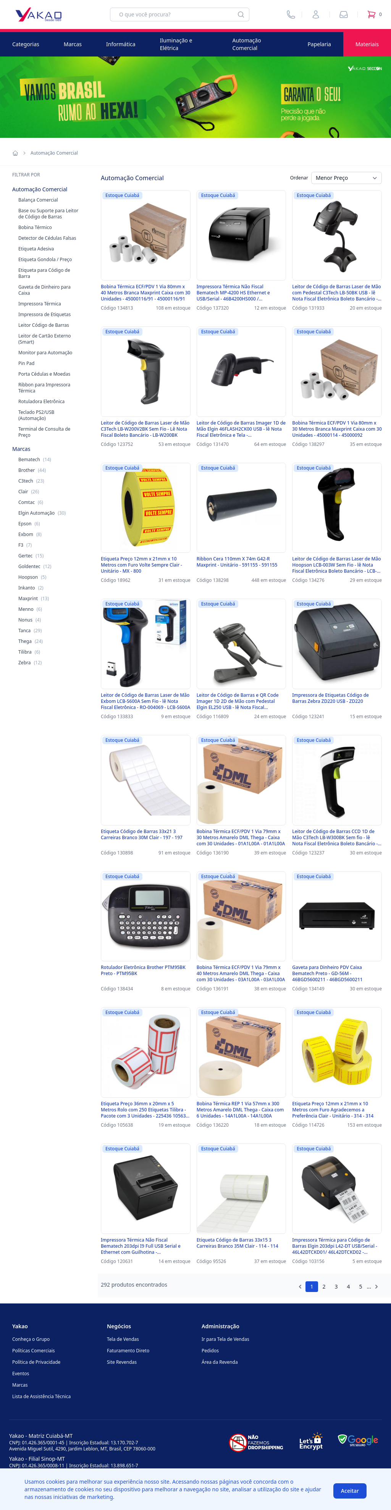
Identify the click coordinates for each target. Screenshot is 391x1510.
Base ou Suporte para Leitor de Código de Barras (48, 213)
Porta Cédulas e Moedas (44, 374)
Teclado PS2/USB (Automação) (36, 415)
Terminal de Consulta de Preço (44, 432)
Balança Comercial (38, 200)
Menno (30, 609)
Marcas (73, 44)
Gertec (31, 555)
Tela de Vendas (123, 1339)
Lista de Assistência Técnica (41, 1396)
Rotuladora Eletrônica (41, 401)
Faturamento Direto (128, 1350)
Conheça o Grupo (31, 1339)
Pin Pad (26, 363)
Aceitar (350, 1490)
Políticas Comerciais (33, 1350)
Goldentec (34, 566)
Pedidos (210, 1350)
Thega (30, 641)
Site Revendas (122, 1362)
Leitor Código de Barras (43, 325)
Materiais (367, 44)
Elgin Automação (42, 513)
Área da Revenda (220, 1362)
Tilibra (29, 652)
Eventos (20, 1373)
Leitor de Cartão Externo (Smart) (44, 339)
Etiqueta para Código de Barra (44, 273)
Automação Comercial (247, 44)
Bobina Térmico (35, 227)
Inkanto (31, 588)
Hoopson (32, 577)
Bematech (34, 459)
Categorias (25, 44)
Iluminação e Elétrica (176, 44)
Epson (29, 523)
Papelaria (319, 44)
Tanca (30, 630)
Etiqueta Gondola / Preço (45, 259)
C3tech (31, 481)
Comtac (30, 502)
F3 (25, 545)
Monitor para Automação (45, 352)
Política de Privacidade (36, 1362)
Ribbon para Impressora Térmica (44, 387)
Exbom (30, 534)
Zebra (30, 662)
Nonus (29, 620)
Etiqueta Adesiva (36, 248)
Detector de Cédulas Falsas (47, 238)
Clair (28, 491)
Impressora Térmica (39, 303)
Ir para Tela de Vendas (225, 1339)
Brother (32, 470)
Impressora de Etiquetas (44, 314)
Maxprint (33, 598)
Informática (121, 44)
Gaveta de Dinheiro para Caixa (44, 290)
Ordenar (299, 177)
